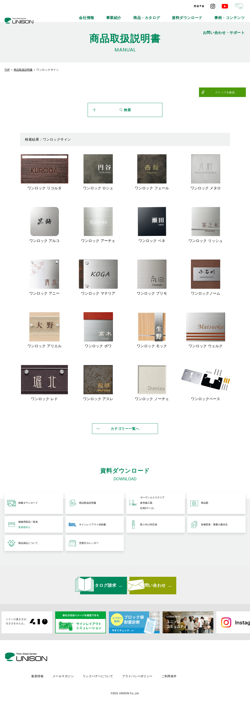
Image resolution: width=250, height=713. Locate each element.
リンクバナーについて (139, 678)
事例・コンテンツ (193, 14)
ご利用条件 (212, 678)
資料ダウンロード (161, 14)
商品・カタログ (129, 14)
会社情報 (82, 14)
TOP (7, 69)
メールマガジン (103, 678)
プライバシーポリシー (179, 678)
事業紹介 (104, 14)
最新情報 (77, 678)
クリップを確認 (234, 92)
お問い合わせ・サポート (230, 14)
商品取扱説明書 (23, 69)
